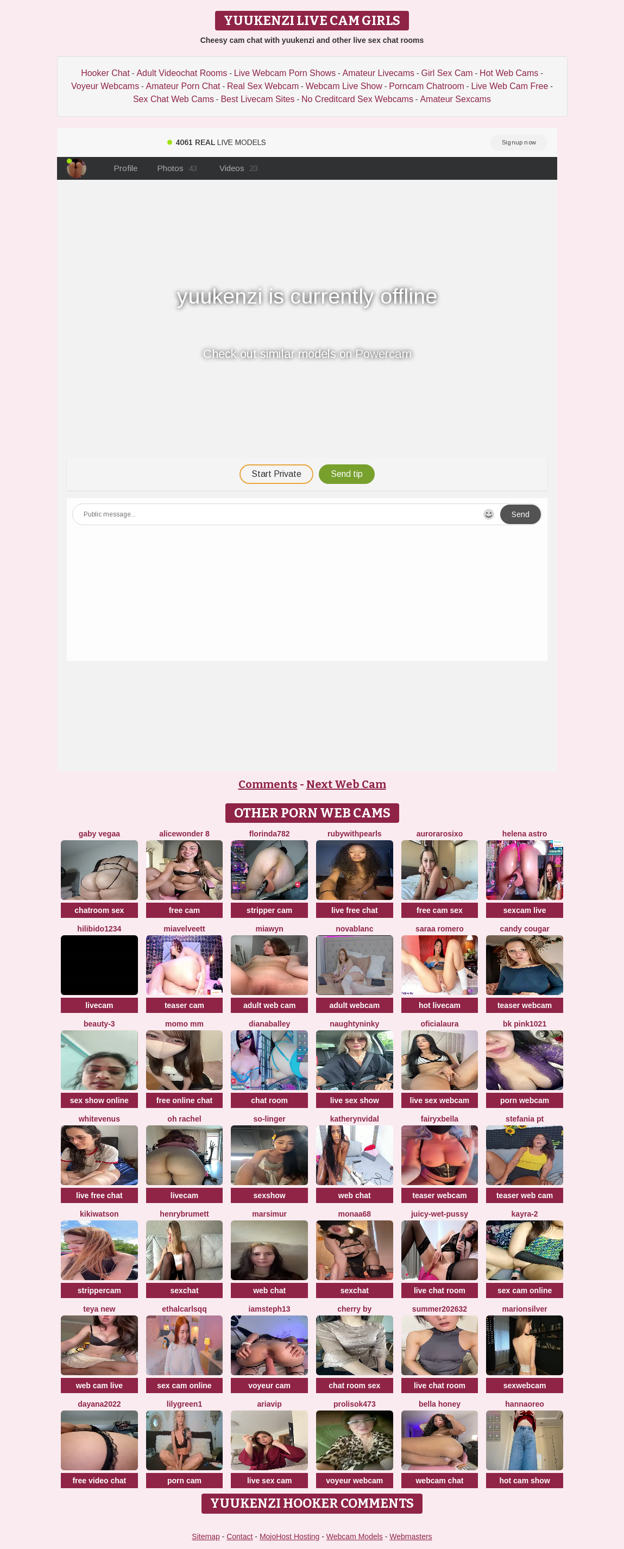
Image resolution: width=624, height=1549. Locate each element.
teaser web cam (524, 1195)
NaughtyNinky (354, 1023)
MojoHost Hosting (290, 1536)
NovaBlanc (354, 928)
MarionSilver (524, 1309)
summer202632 (439, 1309)
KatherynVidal (354, 1118)
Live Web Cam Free (509, 86)
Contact (239, 1536)
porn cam (184, 1480)
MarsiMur (269, 1214)
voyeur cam (269, 1385)
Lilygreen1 (184, 1404)
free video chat (99, 1480)
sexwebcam (524, 1385)
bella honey (440, 1404)
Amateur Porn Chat (183, 86)
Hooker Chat (105, 73)
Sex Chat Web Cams (173, 99)
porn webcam (524, 1100)
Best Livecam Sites (257, 99)
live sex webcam (440, 1100)
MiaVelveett (184, 928)
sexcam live (524, 910)
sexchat (184, 1290)
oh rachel (184, 1118)
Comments (268, 784)
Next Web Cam (346, 784)
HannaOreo (524, 1404)
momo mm (184, 1023)
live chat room (439, 1290)
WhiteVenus (99, 1118)
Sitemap (205, 1536)
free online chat (184, 1100)
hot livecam (440, 1005)
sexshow (270, 1195)
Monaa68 (354, 1214)
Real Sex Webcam (263, 86)
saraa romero (439, 928)
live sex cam (269, 1480)
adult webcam (355, 1005)
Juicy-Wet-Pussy (439, 1214)
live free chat (354, 910)
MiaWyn (269, 928)
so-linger (270, 1118)
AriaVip (269, 1404)
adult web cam (269, 1005)
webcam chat (439, 1480)
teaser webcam (524, 1005)
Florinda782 (269, 833)
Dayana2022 (99, 1404)
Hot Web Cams (509, 73)
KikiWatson (99, 1214)
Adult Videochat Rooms (181, 73)
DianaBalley (269, 1023)
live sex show (354, 1100)
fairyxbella (439, 1118)
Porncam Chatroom (426, 86)
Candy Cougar (525, 928)
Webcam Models (354, 1536)
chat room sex (354, 1385)
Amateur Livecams (379, 73)
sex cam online (524, 1290)
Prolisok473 (354, 1404)
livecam (99, 1005)
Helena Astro (524, 833)
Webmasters (410, 1536)
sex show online (99, 1100)
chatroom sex (99, 910)
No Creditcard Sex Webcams (357, 99)
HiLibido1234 (99, 928)
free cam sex (440, 910)
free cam (184, 910)
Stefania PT (525, 1118)
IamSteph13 (270, 1309)
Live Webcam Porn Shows (285, 73)
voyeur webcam (354, 1480)
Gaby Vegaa (99, 833)
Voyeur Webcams (105, 86)
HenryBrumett (184, 1214)
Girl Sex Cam (447, 73)
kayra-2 (525, 1214)
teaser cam (184, 1005)
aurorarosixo (440, 833)
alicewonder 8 (184, 833)
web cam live (99, 1385)
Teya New (99, 1309)
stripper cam (269, 910)
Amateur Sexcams (455, 99)
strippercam (99, 1290)
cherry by (354, 1309)
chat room (269, 1100)
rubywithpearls (354, 833)
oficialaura (439, 1023)
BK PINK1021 (524, 1023)
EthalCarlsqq (184, 1309)
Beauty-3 (99, 1023)
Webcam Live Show (344, 86)
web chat (354, 1195)
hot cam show (524, 1480)
